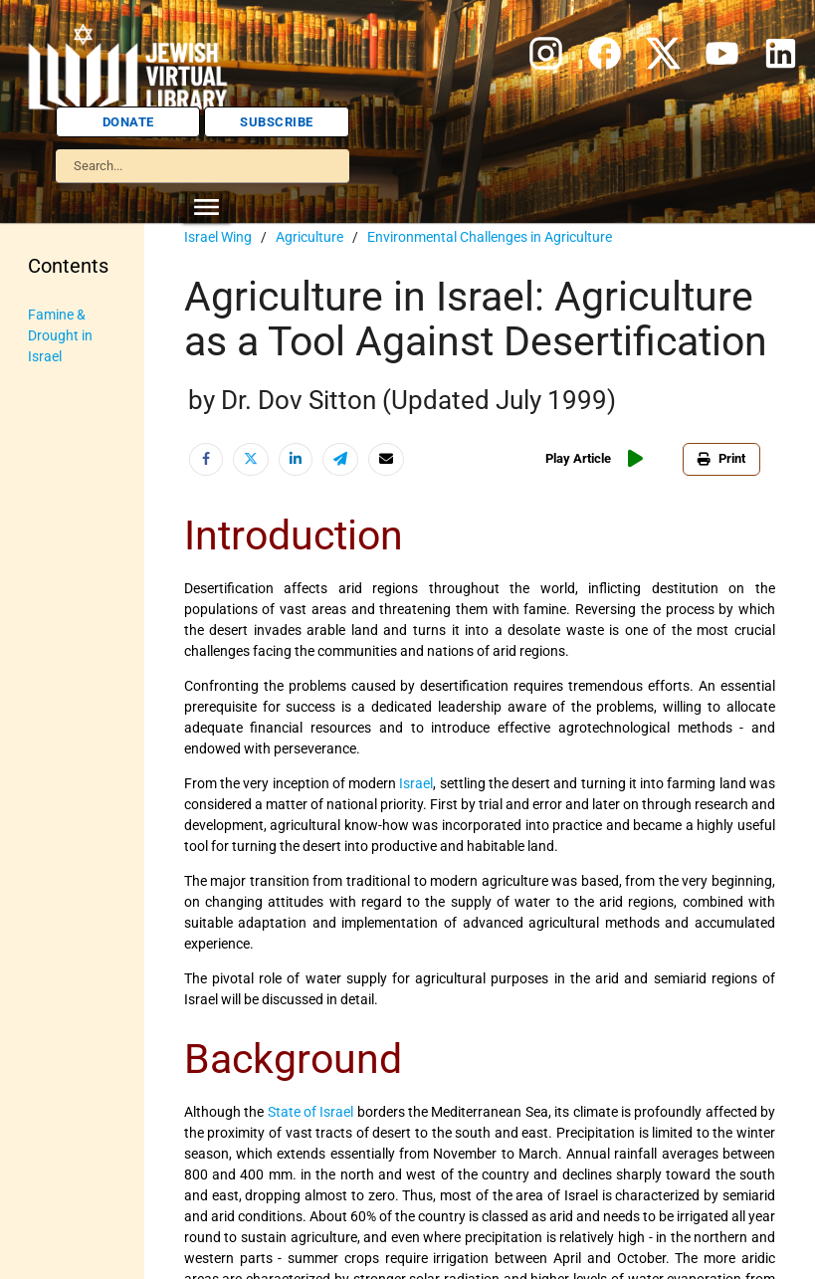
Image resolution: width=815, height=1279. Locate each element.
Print (721, 458)
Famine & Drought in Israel (60, 335)
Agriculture (309, 237)
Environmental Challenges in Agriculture (489, 237)
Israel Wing (218, 237)
